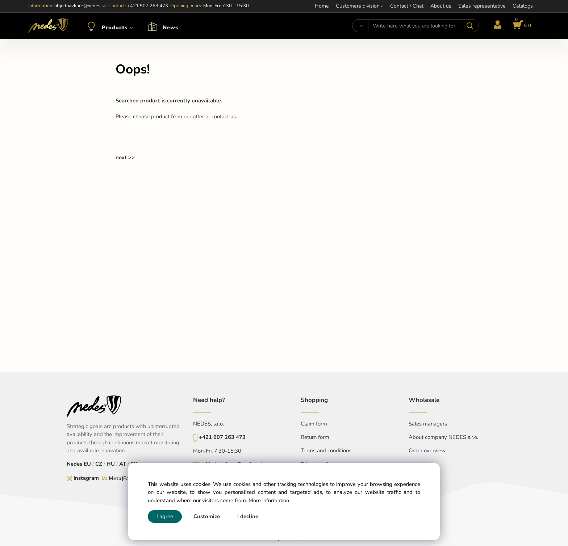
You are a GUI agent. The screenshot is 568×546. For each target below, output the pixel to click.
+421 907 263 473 (222, 437)
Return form (315, 437)
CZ (98, 463)
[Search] (360, 25)
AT (122, 463)
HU (110, 463)
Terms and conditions (326, 450)
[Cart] (521, 25)
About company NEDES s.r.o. (443, 437)
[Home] (48, 25)
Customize (206, 516)
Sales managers (428, 423)
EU (87, 463)
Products (115, 27)
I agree (164, 516)
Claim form (314, 423)
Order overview (427, 450)
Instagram (86, 478)
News (170, 27)
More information (268, 500)
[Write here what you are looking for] (423, 25)
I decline (247, 516)
